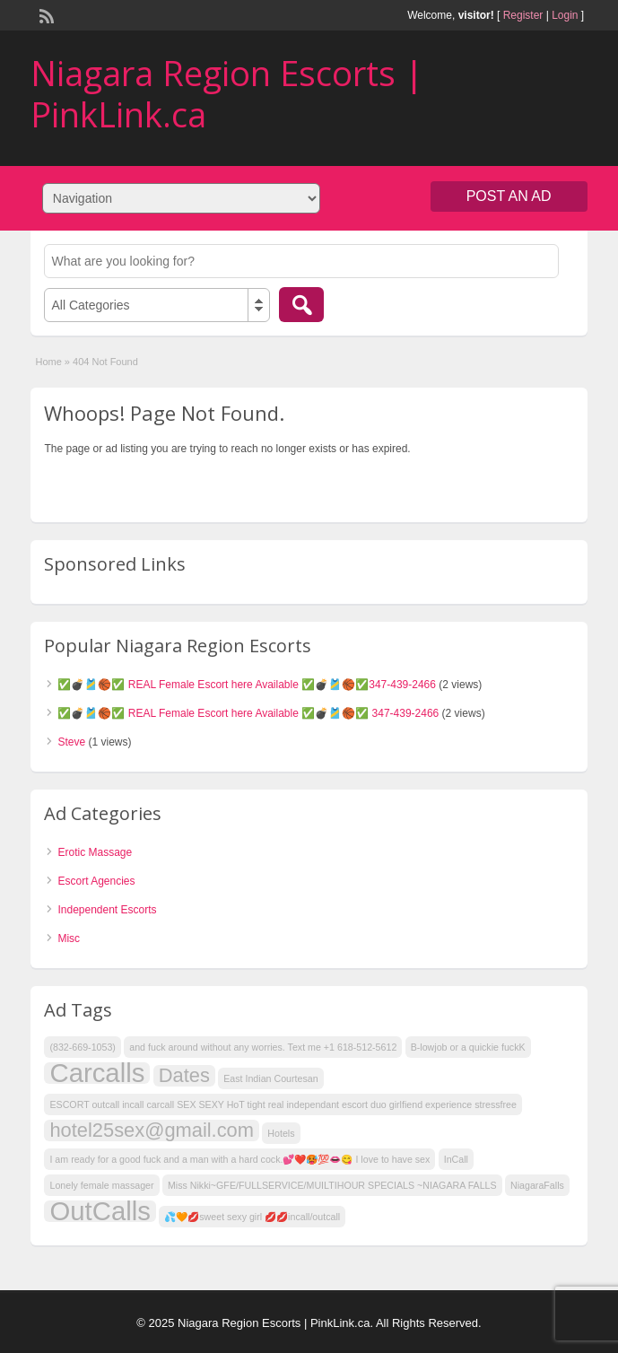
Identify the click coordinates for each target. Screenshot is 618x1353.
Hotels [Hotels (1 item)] (280, 1133)
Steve (71, 742)
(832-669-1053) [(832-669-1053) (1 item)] (82, 1047)
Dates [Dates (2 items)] (184, 1076)
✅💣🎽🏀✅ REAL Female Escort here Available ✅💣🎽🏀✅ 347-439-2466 (248, 713)
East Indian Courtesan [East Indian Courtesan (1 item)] (270, 1078)
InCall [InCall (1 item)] (456, 1159)
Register (523, 15)
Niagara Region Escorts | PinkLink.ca (226, 93)
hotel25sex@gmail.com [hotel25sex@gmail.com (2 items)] (151, 1130)
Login (565, 15)
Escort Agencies (96, 881)
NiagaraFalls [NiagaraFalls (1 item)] (537, 1185)
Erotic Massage (94, 852)
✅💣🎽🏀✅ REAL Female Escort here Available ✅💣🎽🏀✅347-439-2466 (246, 684)
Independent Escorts (106, 909)
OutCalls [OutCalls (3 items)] (99, 1211)
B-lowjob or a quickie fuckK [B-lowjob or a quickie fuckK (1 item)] (468, 1047)
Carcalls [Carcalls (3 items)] (96, 1073)
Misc (68, 938)
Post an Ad (509, 196)
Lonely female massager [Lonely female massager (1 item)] (101, 1185)
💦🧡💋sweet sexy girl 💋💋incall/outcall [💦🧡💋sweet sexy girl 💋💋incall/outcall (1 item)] (252, 1216)
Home (48, 361)
